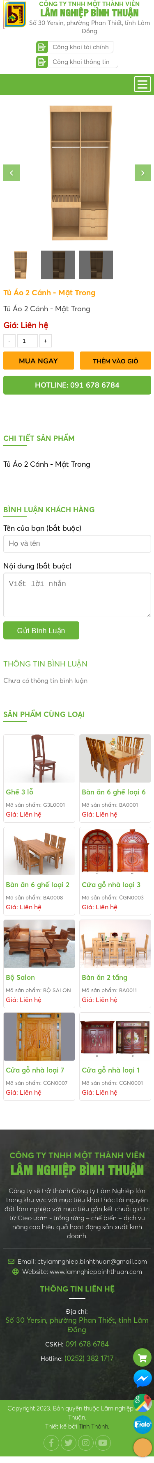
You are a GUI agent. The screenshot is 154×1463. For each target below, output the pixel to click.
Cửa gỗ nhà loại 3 (111, 891)
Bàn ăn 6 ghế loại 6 (114, 798)
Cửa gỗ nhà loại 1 (111, 1076)
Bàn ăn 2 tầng (104, 983)
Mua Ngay (38, 361)
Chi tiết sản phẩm (39, 438)
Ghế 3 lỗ (19, 798)
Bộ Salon (20, 983)
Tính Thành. (94, 1433)
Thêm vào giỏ (115, 361)
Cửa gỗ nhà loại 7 (35, 1076)
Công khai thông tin (81, 62)
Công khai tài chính (81, 47)
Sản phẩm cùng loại (44, 721)
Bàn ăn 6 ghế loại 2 (37, 891)
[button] (11, 172)
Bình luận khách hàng (49, 509)
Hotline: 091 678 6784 (77, 385)
